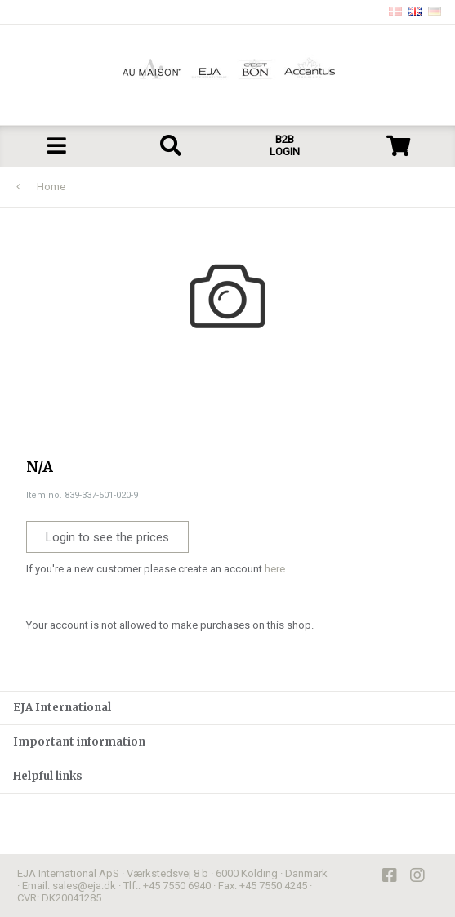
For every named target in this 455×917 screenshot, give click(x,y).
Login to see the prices (107, 537)
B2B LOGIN (285, 145)
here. (276, 569)
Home (51, 186)
